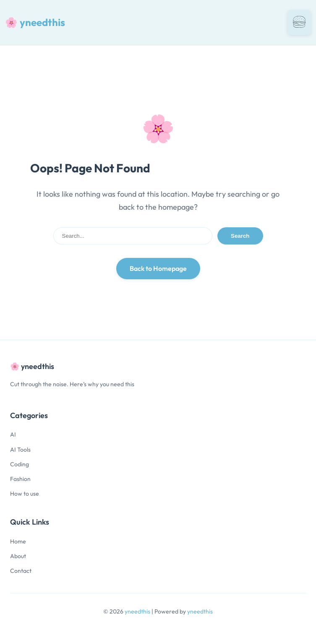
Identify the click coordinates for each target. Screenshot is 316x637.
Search (240, 236)
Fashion (20, 479)
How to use (24, 493)
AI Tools (20, 449)
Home (18, 541)
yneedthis (138, 611)
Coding (19, 464)
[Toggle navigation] (299, 22)
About (18, 556)
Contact (20, 571)
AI (13, 434)
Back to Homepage (158, 268)
